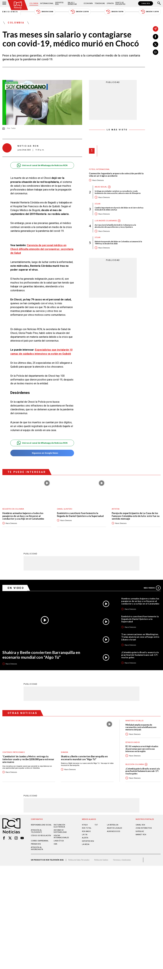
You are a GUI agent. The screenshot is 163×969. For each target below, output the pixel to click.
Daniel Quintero (64, 504)
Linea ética (59, 835)
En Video (16, 582)
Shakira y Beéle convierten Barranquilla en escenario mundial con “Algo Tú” (41, 649)
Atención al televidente (36, 826)
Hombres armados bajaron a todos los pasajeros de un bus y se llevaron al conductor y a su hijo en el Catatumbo (23, 511)
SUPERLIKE (140, 826)
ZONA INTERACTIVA (144, 823)
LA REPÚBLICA (112, 819)
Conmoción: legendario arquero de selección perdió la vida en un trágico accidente (116, 174)
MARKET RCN (141, 829)
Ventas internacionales (61, 831)
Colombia (33, 3)
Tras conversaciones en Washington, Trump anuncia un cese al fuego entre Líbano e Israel (140, 631)
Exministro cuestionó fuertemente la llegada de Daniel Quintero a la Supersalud (80, 509)
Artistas (115, 504)
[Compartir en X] (155, 44)
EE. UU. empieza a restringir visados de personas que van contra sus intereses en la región (141, 743)
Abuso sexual (101, 187)
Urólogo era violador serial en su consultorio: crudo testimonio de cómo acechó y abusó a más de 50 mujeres (118, 192)
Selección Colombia (134, 759)
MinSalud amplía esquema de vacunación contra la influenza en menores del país (140, 722)
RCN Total (86, 823)
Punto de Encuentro (120, 3)
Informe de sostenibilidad (60, 826)
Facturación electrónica (59, 820)
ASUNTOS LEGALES (114, 823)
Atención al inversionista (37, 843)
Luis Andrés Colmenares (106, 221)
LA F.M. (85, 829)
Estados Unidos (132, 737)
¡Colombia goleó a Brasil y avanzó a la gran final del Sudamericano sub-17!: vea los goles (140, 649)
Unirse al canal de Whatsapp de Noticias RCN (42, 165)
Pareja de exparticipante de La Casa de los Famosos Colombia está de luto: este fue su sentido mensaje (135, 511)
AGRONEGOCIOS (113, 826)
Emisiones (10, 12)
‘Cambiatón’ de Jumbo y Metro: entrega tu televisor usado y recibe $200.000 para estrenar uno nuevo (28, 754)
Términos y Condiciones (122, 854)
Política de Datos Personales (78, 854)
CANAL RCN (145, 3)
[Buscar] (159, 3)
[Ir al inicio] (17, 5)
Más (152, 582)
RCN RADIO (86, 826)
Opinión (110, 3)
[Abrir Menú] (4, 3)
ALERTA (85, 832)
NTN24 (85, 819)
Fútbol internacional (99, 169)
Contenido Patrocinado (13, 747)
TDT (96, 819)
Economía (88, 3)
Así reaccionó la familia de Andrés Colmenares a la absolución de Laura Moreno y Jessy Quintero (115, 226)
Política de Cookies (101, 854)
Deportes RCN (59, 3)
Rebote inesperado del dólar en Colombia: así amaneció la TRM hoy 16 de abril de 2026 (118, 242)
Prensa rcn (36, 839)
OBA (55, 839)
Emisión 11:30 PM (150, 12)
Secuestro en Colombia (13, 504)
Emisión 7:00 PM (114, 12)
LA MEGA (85, 839)
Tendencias (100, 3)
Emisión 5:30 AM (44, 12)
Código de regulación (41, 830)
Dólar (97, 204)
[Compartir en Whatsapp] (155, 52)
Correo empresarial (40, 835)
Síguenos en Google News (42, 448)
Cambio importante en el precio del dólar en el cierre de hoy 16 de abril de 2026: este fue (119, 209)
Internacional (46, 3)
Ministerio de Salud (134, 715)
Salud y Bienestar (72, 3)
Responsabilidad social (41, 819)
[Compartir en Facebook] (155, 36)
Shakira (64, 747)
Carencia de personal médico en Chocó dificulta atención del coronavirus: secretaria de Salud (41, 249)
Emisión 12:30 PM (80, 12)
